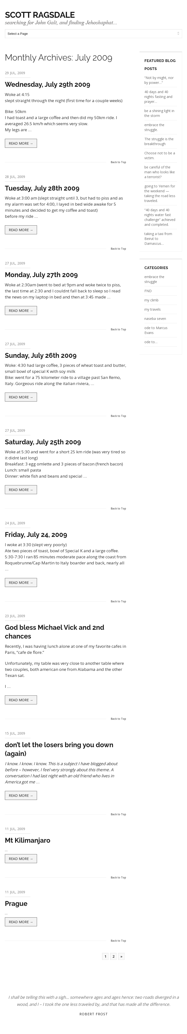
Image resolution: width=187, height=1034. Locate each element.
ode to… (151, 342)
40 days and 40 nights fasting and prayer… (158, 96)
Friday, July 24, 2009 (36, 534)
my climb (151, 300)
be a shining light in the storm (159, 113)
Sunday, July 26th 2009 (40, 355)
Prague (16, 903)
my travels (152, 309)
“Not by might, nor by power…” (159, 80)
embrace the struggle (154, 279)
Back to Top (118, 162)
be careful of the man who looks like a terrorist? (159, 172)
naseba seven (155, 318)
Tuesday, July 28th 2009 (42, 188)
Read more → (21, 143)
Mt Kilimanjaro (27, 840)
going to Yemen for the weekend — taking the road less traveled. (159, 193)
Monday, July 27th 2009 (41, 275)
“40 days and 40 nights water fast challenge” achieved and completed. (159, 217)
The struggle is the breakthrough (159, 141)
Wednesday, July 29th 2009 (47, 84)
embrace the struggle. (154, 127)
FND (148, 291)
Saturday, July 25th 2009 (43, 442)
